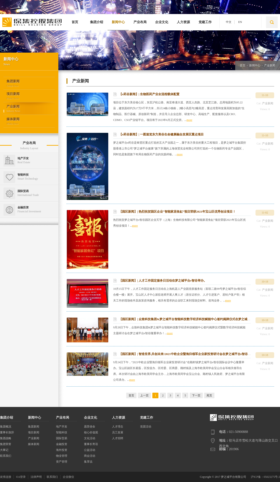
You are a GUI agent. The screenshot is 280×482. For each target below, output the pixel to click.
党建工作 (205, 22)
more (189, 120)
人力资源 (183, 22)
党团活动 (145, 426)
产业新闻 (269, 65)
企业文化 (161, 22)
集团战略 (5, 438)
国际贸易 (61, 438)
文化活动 (89, 438)
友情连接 (5, 476)
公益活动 (89, 450)
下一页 (196, 395)
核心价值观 (91, 432)
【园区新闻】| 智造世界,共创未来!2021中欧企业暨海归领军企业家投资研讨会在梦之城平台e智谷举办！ (188, 354)
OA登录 (21, 476)
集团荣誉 (5, 444)
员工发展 (117, 432)
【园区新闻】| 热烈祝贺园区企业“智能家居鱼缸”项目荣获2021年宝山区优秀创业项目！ (177, 211)
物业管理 (61, 455)
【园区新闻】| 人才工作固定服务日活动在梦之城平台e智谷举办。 (163, 280)
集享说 (88, 461)
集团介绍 (96, 22)
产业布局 (140, 22)
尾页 (209, 395)
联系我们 (5, 455)
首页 (75, 22)
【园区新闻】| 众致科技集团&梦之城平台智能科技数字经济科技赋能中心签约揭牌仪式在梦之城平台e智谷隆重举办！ (197, 319)
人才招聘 (117, 438)
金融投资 (61, 444)
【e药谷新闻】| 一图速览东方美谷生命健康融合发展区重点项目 (161, 134)
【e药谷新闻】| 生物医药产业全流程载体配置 (149, 94)
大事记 (4, 450)
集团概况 (5, 426)
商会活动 (89, 455)
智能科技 (61, 432)
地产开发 (61, 426)
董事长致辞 (7, 432)
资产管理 (61, 461)
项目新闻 (33, 432)
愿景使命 (89, 426)
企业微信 (68, 476)
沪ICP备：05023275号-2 (265, 476)
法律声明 (36, 476)
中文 (228, 22)
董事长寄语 (91, 444)
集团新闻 (33, 426)
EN (240, 22)
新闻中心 (118, 22)
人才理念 (117, 426)
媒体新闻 (33, 444)
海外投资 (61, 450)
